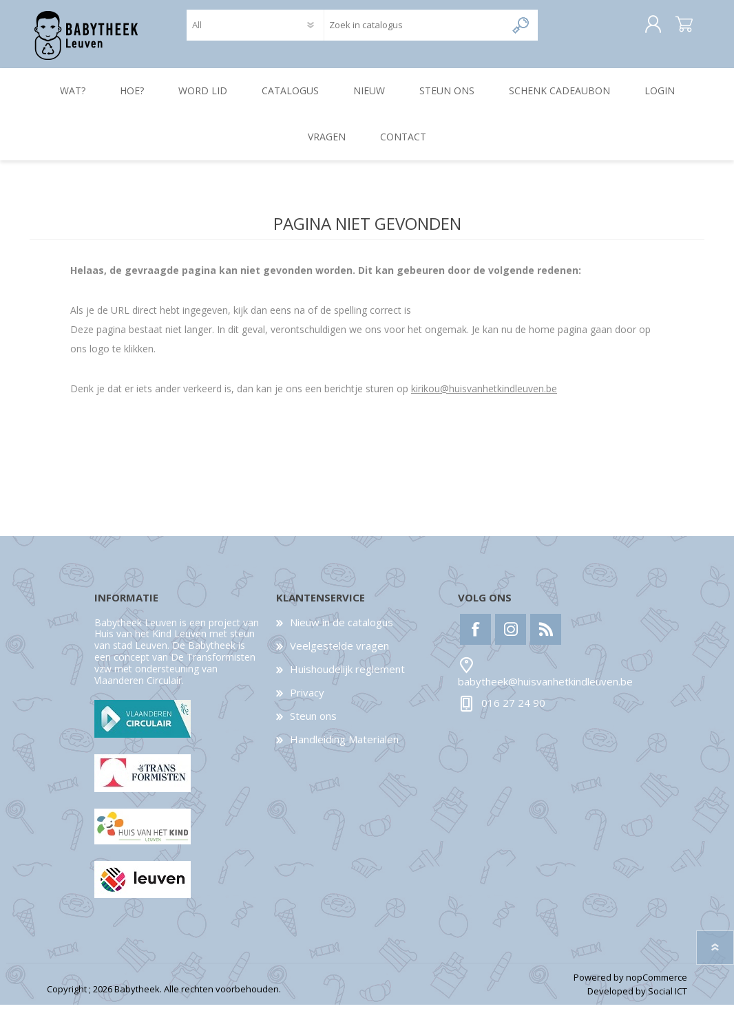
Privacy (307, 700)
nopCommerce (656, 985)
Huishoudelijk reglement (347, 677)
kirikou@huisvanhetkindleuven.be (484, 396)
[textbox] (415, 29)
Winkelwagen (671, 29)
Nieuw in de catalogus (341, 630)
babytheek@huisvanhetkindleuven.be (545, 690)
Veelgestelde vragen (339, 654)
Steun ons (313, 724)
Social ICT (667, 1000)
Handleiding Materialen (344, 747)
